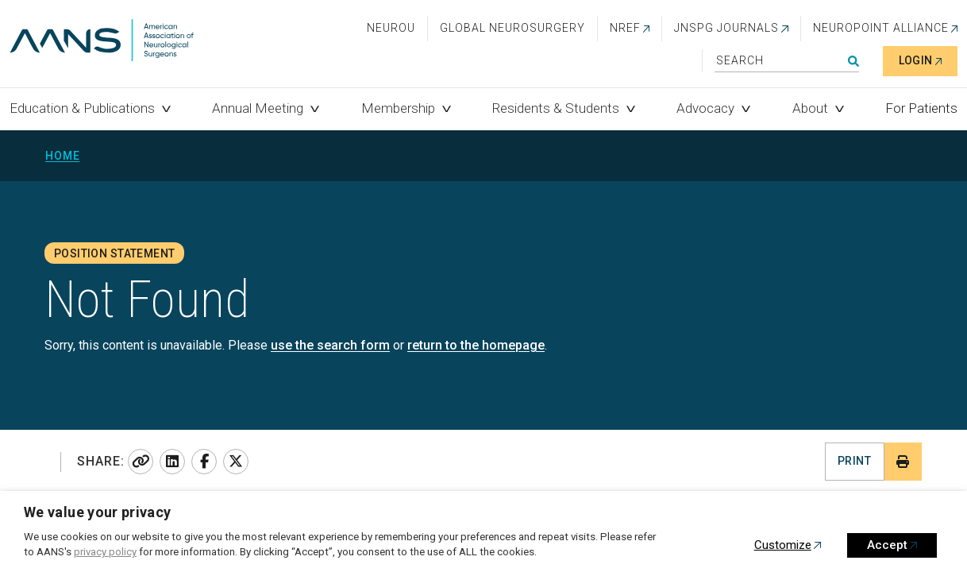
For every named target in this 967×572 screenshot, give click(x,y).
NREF (625, 27)
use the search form (330, 345)
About (810, 108)
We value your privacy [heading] (97, 512)
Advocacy (705, 108)
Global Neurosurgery (512, 27)
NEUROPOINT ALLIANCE (881, 27)
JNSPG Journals (726, 27)
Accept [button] (887, 545)
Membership (398, 108)
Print (854, 460)
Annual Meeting (257, 108)
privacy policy (105, 552)
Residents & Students (555, 108)
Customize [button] (782, 545)
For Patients (921, 108)
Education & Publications (82, 108)
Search (853, 61)
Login (916, 60)
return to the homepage (476, 345)
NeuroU (391, 27)
